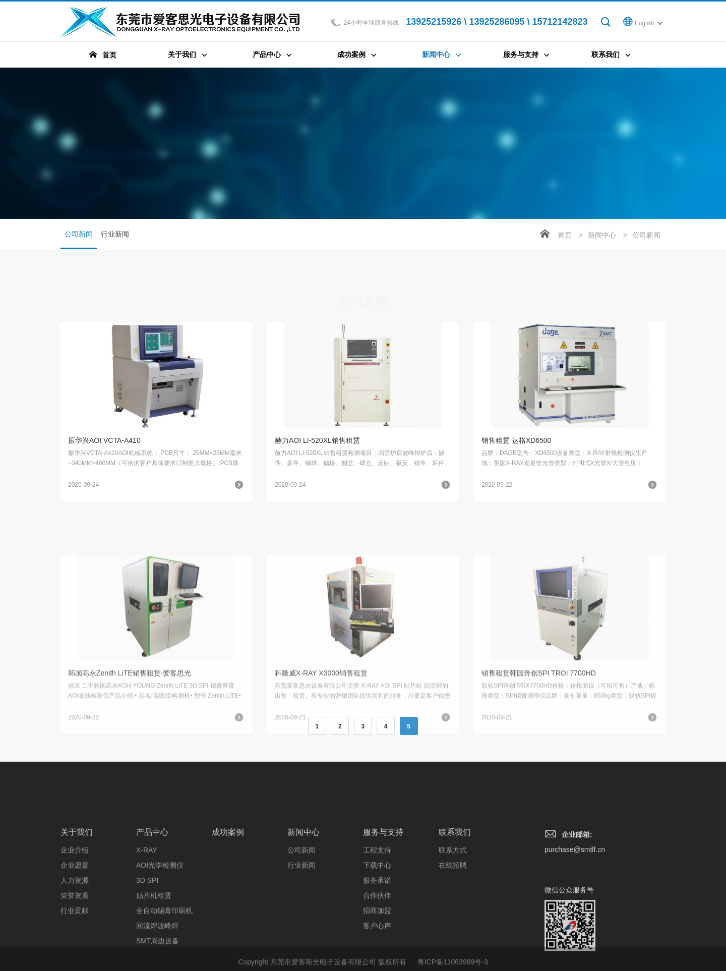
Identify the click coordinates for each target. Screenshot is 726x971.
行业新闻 (115, 234)
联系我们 (455, 890)
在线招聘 (453, 923)
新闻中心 (602, 235)
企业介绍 (74, 908)
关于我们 (76, 890)
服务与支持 (383, 890)
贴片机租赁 (153, 953)
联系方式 (453, 908)
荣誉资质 (74, 953)
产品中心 (152, 890)
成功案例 (228, 890)
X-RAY (146, 908)
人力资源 (74, 938)
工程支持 (377, 908)
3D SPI (147, 938)
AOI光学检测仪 (160, 923)
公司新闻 (78, 239)
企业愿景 (74, 923)
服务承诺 (377, 938)
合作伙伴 (377, 953)
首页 (565, 235)
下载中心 (377, 923)
